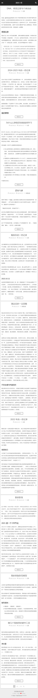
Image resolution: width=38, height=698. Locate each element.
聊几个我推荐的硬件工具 (19, 623)
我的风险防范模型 (19, 575)
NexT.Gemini (19, 695)
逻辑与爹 (19, 190)
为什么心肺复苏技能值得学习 (19, 122)
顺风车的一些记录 (19, 235)
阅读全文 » (19, 64)
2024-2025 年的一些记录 (19, 70)
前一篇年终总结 (7, 17)
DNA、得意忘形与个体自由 (19, 8)
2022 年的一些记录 (19, 419)
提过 (17, 340)
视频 (11, 199)
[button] (2, 3)
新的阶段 (19, 497)
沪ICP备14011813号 (19, 691)
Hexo (14, 695)
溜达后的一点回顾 (19, 303)
